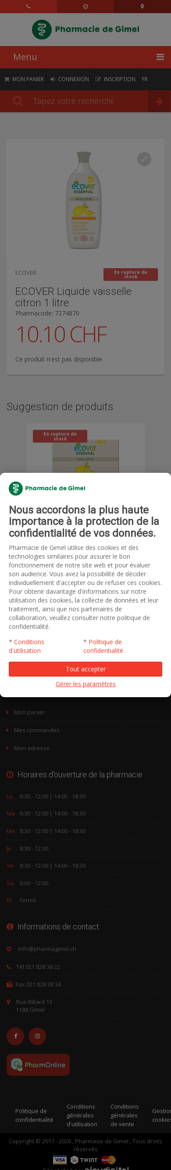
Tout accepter (86, 669)
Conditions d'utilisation (26, 646)
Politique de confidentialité (103, 646)
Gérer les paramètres (86, 684)
